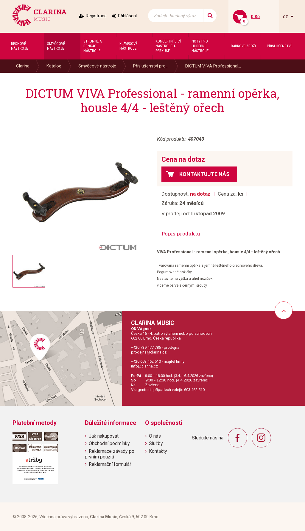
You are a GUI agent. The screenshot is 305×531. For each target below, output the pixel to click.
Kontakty (158, 451)
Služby (156, 443)
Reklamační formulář (110, 464)
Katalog (53, 66)
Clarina (22, 66)
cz (286, 16)
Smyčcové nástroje (97, 66)
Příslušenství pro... (150, 66)
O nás (155, 436)
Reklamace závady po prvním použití (109, 454)
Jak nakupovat (104, 436)
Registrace (96, 15)
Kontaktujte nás (204, 174)
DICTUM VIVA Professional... (213, 66)
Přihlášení (127, 15)
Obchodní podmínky (109, 443)
